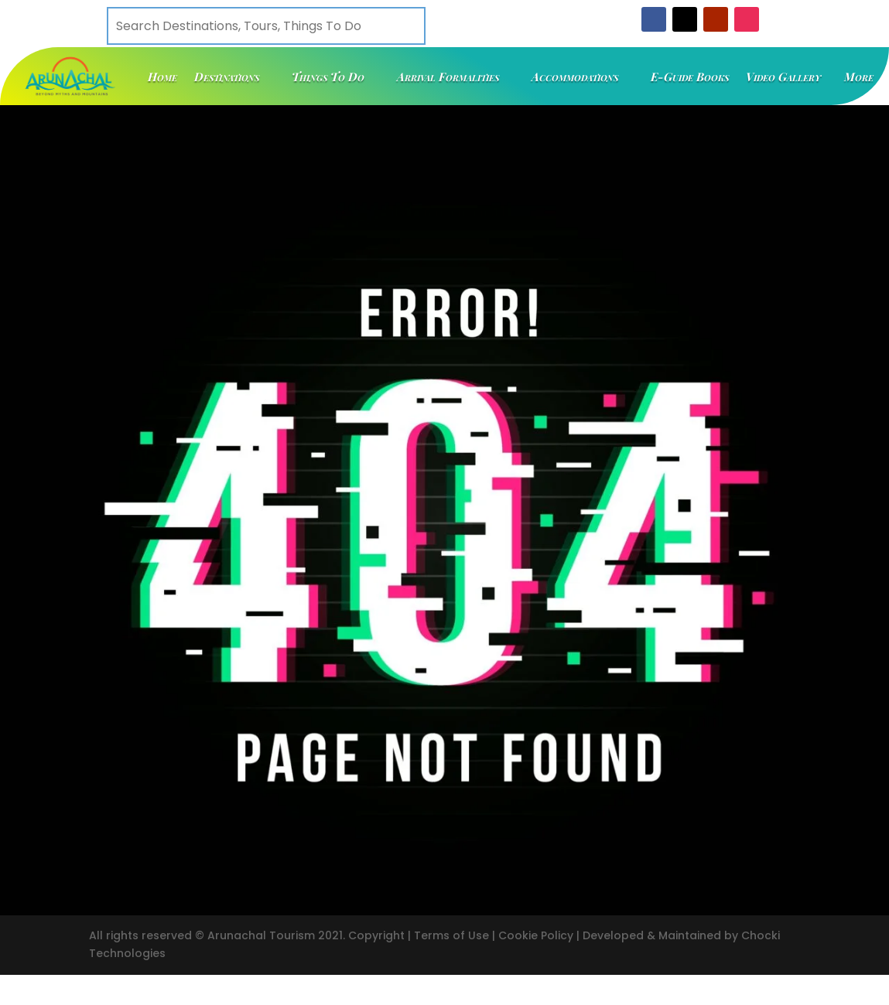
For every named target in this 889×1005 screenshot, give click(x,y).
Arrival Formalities (448, 76)
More (859, 76)
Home (162, 76)
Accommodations (575, 76)
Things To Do (328, 76)
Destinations (226, 76)
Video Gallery (783, 76)
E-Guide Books (690, 76)
